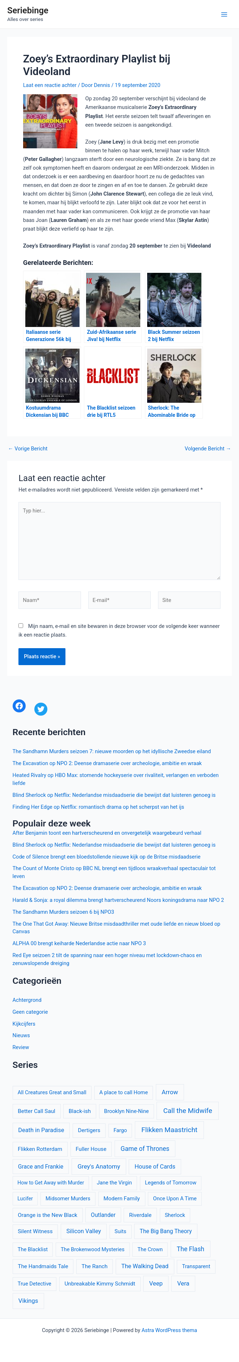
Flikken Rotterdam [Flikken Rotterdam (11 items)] (40, 1149)
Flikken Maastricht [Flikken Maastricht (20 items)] (169, 1130)
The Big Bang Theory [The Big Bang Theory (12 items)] (166, 1231)
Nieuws (21, 1035)
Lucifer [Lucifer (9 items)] (25, 1198)
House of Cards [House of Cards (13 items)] (155, 1166)
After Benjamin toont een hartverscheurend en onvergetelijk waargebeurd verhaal (107, 833)
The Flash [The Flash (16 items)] (190, 1249)
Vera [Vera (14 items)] (183, 1283)
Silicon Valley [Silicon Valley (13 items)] (84, 1231)
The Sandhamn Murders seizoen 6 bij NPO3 (63, 912)
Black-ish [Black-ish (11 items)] (80, 1111)
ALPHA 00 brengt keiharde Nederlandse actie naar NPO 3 (79, 943)
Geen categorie (30, 1012)
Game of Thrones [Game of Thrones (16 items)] (145, 1148)
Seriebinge (27, 10)
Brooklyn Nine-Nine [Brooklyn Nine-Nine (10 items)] (126, 1111)
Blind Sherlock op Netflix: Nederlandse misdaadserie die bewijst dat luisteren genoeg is (114, 795)
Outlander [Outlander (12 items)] (103, 1215)
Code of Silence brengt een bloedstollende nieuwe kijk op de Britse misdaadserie (107, 857)
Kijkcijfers (24, 1024)
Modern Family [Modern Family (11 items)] (121, 1198)
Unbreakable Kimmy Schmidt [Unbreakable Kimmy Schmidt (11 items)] (99, 1283)
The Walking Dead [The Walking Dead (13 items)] (144, 1266)
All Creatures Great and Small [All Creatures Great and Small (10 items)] (52, 1092)
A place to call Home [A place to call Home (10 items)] (123, 1092)
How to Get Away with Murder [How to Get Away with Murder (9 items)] (50, 1183)
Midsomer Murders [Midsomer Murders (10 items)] (68, 1198)
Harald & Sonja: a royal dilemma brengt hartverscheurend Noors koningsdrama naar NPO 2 (118, 900)
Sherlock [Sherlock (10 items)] (175, 1215)
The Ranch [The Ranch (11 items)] (95, 1266)
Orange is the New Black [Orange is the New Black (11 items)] (47, 1215)
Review (21, 1047)
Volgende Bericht (208, 448)
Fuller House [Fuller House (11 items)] (91, 1149)
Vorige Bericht (27, 448)
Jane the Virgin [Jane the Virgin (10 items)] (114, 1182)
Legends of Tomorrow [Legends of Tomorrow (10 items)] (170, 1182)
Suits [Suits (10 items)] (121, 1231)
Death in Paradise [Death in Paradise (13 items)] (41, 1130)
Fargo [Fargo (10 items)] (120, 1130)
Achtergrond (27, 1000)
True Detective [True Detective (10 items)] (34, 1283)
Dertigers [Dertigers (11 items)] (89, 1130)
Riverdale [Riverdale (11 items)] (140, 1215)
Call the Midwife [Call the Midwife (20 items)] (187, 1110)
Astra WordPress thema (169, 1330)
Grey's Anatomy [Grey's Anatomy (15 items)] (98, 1166)
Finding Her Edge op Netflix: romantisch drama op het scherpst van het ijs (98, 807)
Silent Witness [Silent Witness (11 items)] (35, 1231)
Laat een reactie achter (50, 85)
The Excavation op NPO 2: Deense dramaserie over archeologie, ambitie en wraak (107, 763)
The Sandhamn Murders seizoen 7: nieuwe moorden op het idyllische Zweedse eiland (112, 751)
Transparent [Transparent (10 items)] (196, 1266)
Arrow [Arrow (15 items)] (170, 1092)
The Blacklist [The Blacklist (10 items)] (33, 1249)
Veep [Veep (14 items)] (156, 1283)
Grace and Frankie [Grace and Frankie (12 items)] (40, 1166)
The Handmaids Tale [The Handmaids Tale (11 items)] (43, 1266)
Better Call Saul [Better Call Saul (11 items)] (36, 1111)
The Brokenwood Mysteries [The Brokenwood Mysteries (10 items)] (92, 1249)
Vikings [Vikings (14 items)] (28, 1300)
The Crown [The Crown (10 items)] (150, 1249)
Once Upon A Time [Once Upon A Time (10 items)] (175, 1198)
